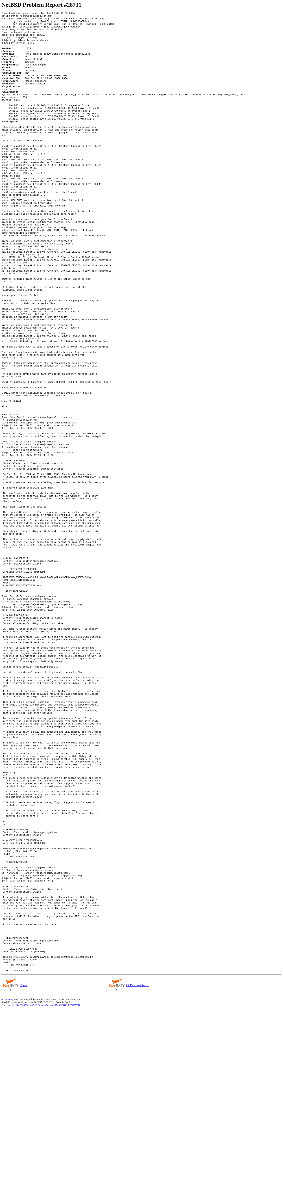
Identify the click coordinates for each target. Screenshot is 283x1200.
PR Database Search (137, 1177)
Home (23, 1177)
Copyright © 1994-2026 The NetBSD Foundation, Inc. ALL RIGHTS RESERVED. (40, 1197)
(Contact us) (7, 1191)
